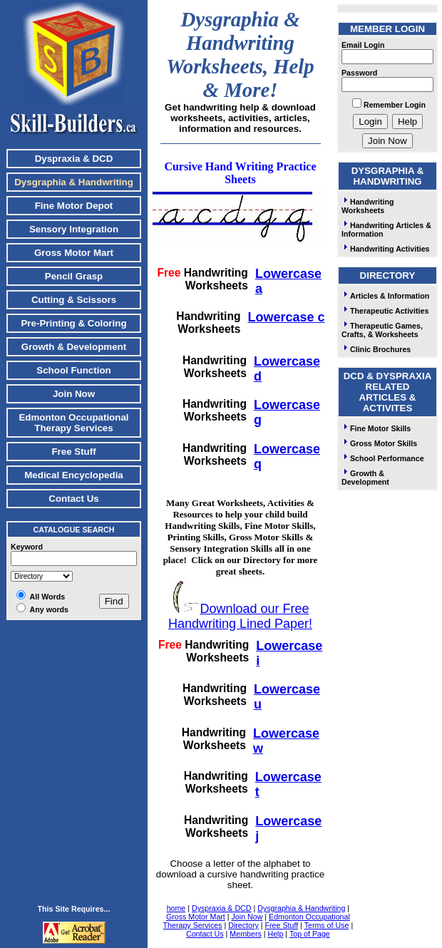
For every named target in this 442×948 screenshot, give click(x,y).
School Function (73, 370)
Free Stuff (73, 451)
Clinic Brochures (376, 349)
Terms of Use (326, 925)
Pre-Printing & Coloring (73, 323)
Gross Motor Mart (73, 252)
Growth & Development (73, 346)
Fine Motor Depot (74, 205)
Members (245, 933)
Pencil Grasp (74, 276)
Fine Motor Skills (376, 428)
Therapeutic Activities (384, 310)
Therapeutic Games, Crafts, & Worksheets (382, 330)
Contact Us (73, 498)
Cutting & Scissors (73, 299)
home (176, 908)
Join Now (74, 393)
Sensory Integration (73, 229)
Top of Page (309, 933)
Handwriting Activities (385, 248)
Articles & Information (385, 296)
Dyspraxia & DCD (74, 158)
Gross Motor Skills (379, 443)
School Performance (382, 458)
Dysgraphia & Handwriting (301, 908)
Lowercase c (285, 317)
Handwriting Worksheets (367, 206)
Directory (243, 925)
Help (275, 933)
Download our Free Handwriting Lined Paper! (240, 616)
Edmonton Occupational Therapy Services (73, 422)
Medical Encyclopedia (73, 475)
